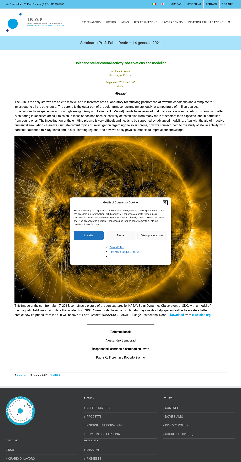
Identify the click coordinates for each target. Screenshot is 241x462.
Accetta (88, 235)
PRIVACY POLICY (176, 425)
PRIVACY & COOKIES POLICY (124, 252)
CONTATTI (172, 408)
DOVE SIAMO (174, 416)
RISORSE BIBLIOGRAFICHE (104, 425)
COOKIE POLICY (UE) (179, 434)
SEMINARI (55, 375)
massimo (22, 375)
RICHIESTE (93, 458)
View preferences (152, 235)
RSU (11, 450)
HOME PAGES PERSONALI (104, 434)
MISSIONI (93, 450)
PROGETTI (93, 416)
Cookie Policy (117, 247)
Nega (120, 235)
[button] (165, 202)
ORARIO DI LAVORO (21, 458)
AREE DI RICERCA (98, 408)
